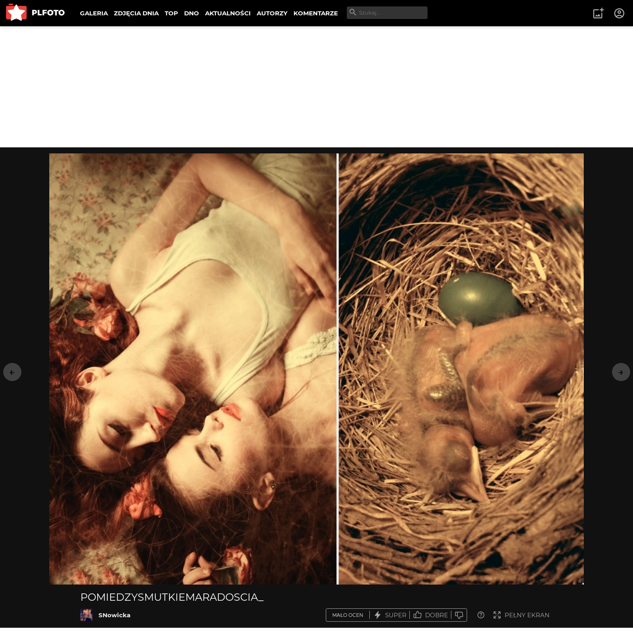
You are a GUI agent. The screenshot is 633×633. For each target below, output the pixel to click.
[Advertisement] (316, 86)
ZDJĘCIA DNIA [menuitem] (136, 13)
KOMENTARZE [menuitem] (315, 13)
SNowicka (114, 615)
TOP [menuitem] (171, 13)
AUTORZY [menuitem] (272, 13)
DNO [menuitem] (191, 13)
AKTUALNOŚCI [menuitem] (228, 13)
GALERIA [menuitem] (94, 13)
